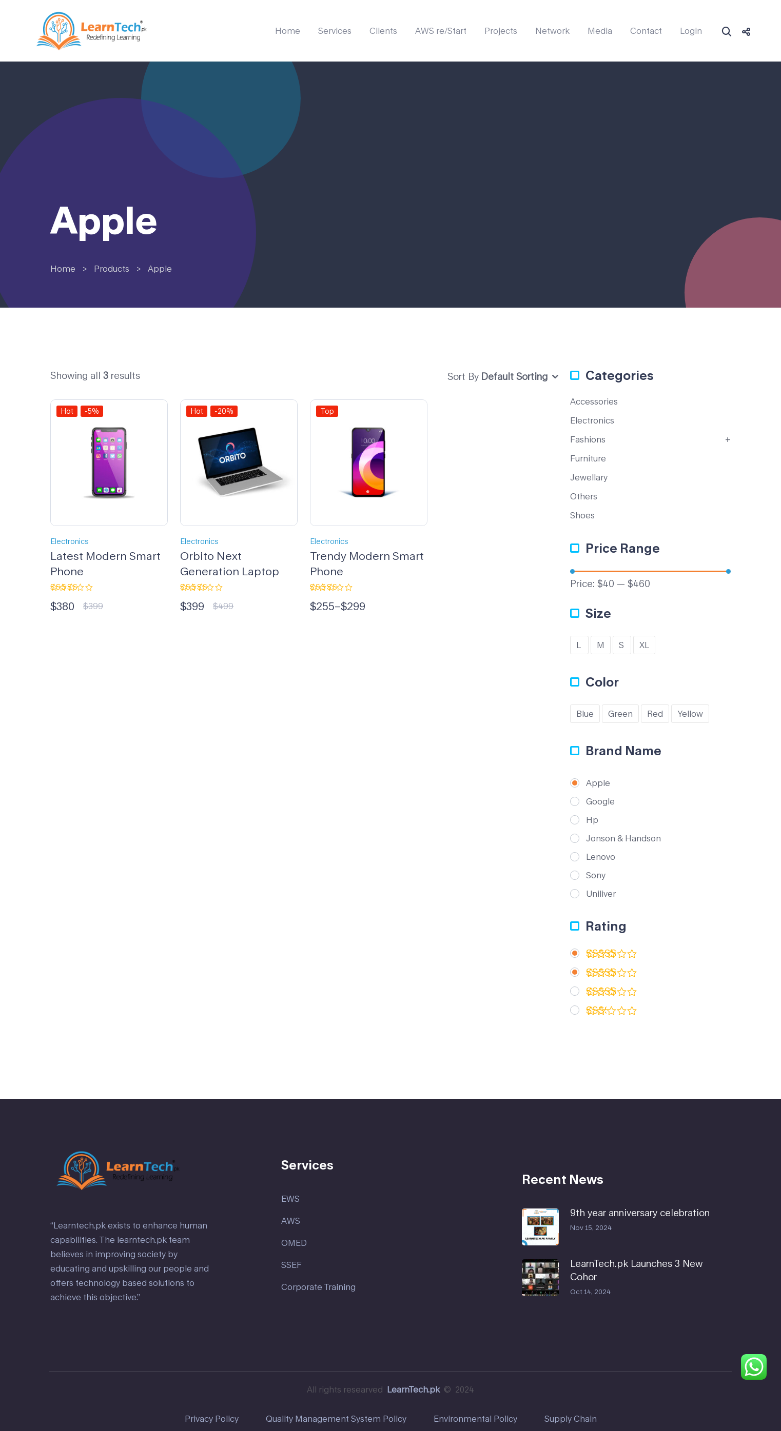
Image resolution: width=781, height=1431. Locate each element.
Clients (383, 31)
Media (600, 31)
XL (644, 645)
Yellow (690, 713)
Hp (592, 819)
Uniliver (601, 893)
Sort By (463, 376)
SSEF (291, 1264)
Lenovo (600, 856)
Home (287, 31)
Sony (596, 875)
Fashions (588, 439)
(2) (611, 955)
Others (583, 496)
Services (335, 31)
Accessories (594, 401)
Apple (598, 783)
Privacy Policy (212, 1418)
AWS (290, 1220)
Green (620, 713)
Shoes (582, 515)
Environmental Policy (475, 1418)
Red (655, 713)
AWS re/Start (440, 31)
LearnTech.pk (413, 1389)
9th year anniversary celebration (640, 1212)
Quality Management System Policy (336, 1418)
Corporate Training (318, 1287)
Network (552, 31)
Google (600, 801)
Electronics (69, 541)
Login (691, 31)
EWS (290, 1198)
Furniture (588, 458)
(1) (611, 974)
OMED (294, 1242)
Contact (646, 31)
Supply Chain (570, 1418)
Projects (500, 31)
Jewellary (589, 477)
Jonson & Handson (623, 838)
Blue (585, 713)
